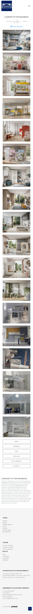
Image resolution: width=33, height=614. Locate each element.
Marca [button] (16, 441)
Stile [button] (16, 451)
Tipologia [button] (16, 456)
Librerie (5, 521)
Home (16, 20)
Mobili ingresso (7, 524)
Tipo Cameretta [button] (17, 461)
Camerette (18, 21)
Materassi (5, 560)
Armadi (5, 528)
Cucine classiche (8, 549)
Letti (4, 554)
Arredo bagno (7, 530)
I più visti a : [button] (16, 466)
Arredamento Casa (10, 21)
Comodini (6, 558)
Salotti (4, 522)
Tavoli (4, 526)
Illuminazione (7, 532)
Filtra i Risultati (16, 26)
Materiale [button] (16, 446)
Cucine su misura (8, 547)
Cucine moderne (8, 545)
